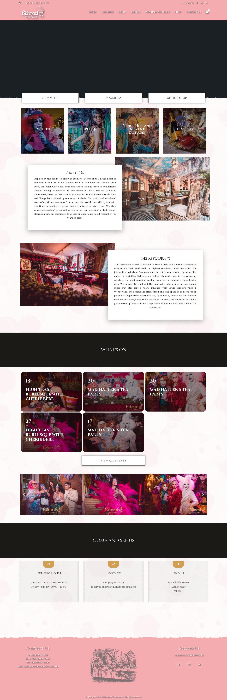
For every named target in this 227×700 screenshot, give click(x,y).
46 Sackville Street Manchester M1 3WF (178, 586)
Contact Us (187, 3)
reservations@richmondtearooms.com (113, 586)
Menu (122, 12)
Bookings (107, 12)
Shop (178, 12)
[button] (50, 98)
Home (92, 12)
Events (135, 12)
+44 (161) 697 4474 (39, 2)
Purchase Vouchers (157, 12)
